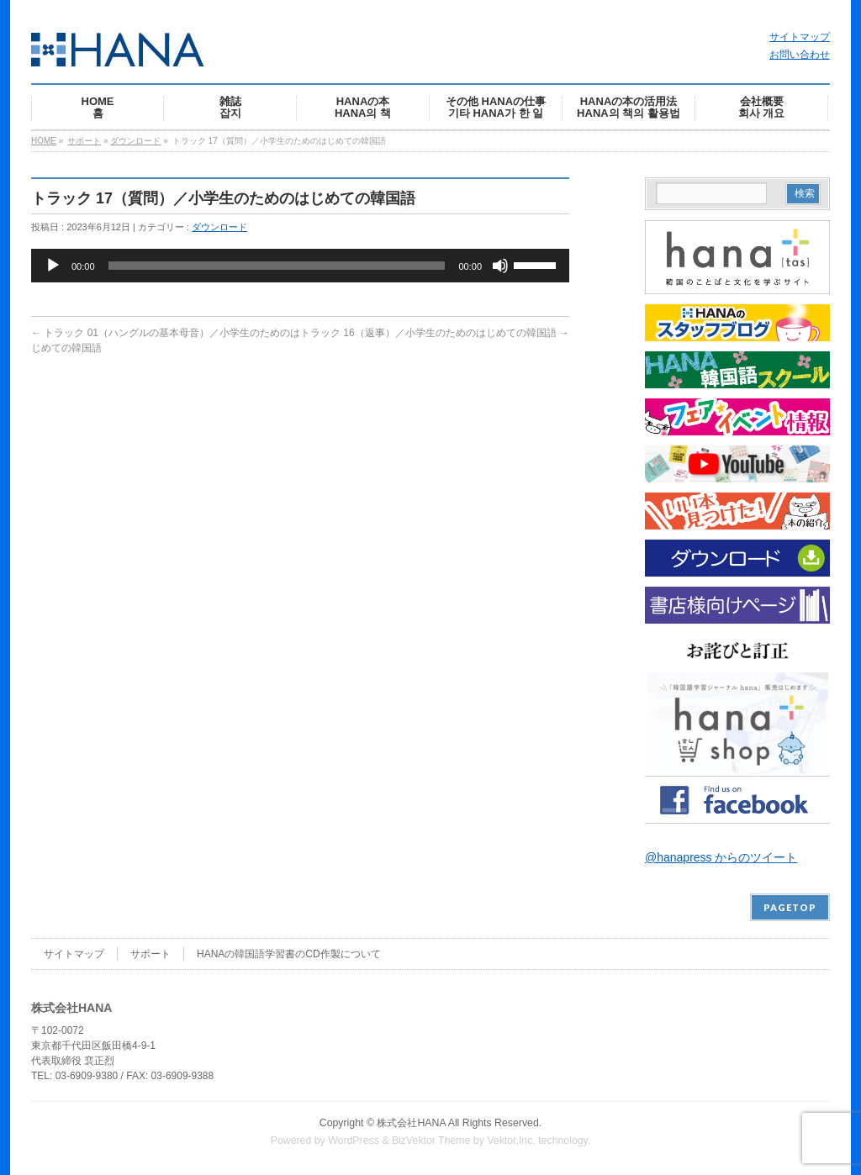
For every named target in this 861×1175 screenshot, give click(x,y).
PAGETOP (789, 907)
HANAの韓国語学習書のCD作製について (289, 954)
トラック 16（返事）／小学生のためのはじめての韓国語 (434, 333)
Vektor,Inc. (511, 1140)
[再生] (53, 265)
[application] (300, 265)
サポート (84, 140)
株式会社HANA (411, 1123)
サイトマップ (799, 37)
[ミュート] (500, 265)
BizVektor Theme (431, 1140)
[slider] (277, 265)
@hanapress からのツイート (721, 857)
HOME (43, 140)
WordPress (353, 1140)
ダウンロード (135, 140)
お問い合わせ (799, 55)
